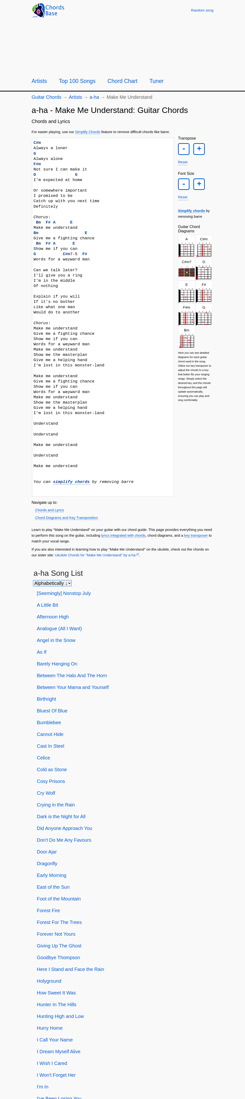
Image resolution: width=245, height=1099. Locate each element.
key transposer (196, 535)
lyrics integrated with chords (123, 535)
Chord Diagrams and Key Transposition (66, 518)
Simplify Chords (87, 132)
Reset (182, 166)
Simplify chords (191, 219)
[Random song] (202, 10)
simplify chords (71, 482)
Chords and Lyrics (49, 510)
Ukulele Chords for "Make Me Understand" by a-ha (95, 555)
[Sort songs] (52, 583)
